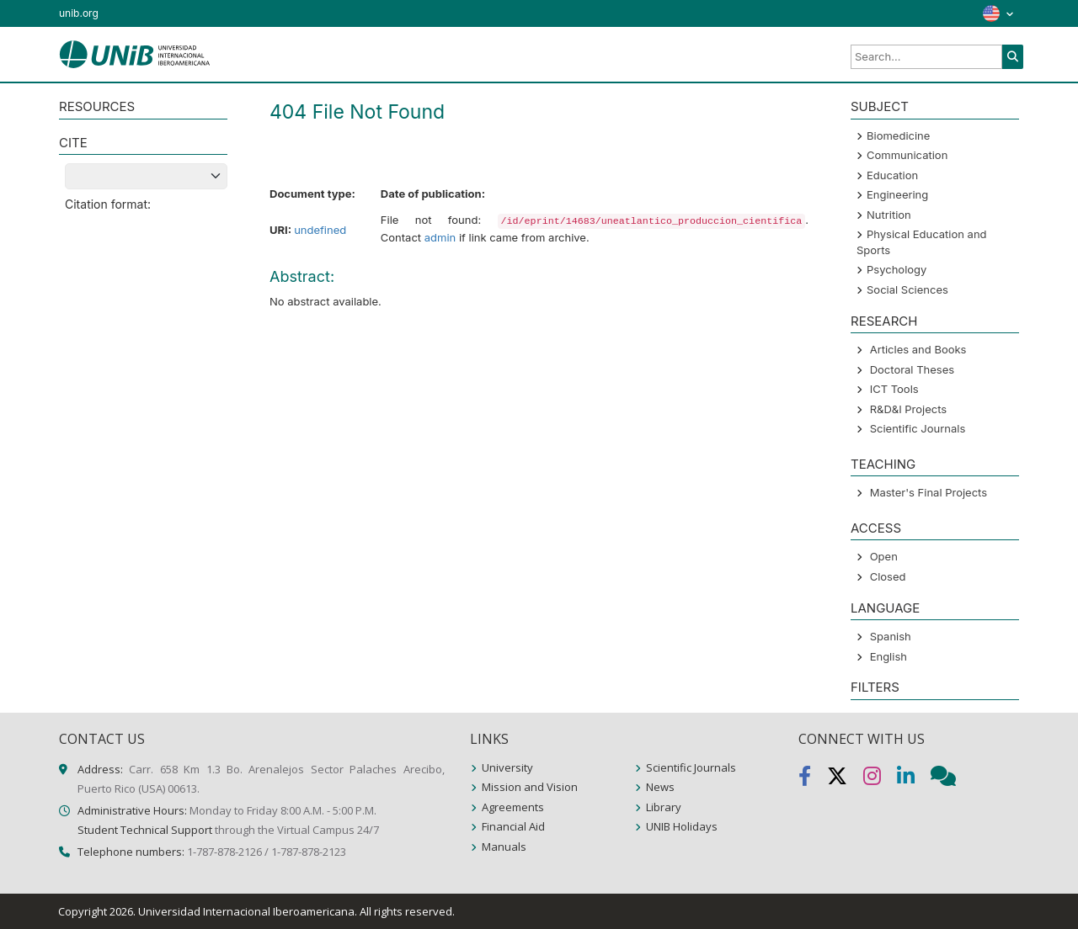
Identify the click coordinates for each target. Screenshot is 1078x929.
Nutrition (889, 214)
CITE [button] (73, 143)
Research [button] (884, 321)
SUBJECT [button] (880, 106)
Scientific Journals (918, 428)
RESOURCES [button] (97, 106)
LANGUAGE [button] (885, 608)
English (888, 656)
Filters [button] (875, 687)
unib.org (79, 13)
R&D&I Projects (908, 409)
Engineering (897, 194)
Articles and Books (918, 349)
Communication (907, 155)
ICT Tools (894, 388)
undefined (320, 229)
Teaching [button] (883, 464)
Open (884, 556)
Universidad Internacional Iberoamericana (246, 911)
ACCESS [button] (876, 528)
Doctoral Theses (912, 369)
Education (892, 175)
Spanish (890, 636)
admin (440, 237)
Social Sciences (907, 289)
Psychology (896, 269)
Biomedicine (898, 135)
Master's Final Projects (928, 492)
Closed (888, 576)
